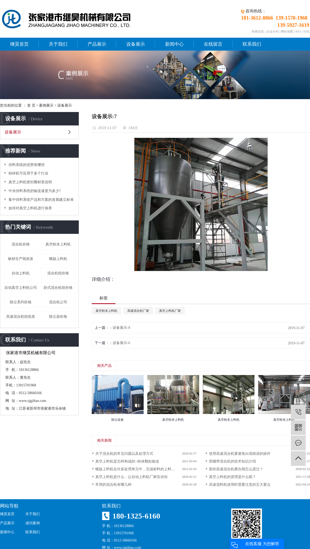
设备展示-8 (121, 328)
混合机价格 (21, 244)
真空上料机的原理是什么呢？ (232, 477)
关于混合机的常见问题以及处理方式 (124, 454)
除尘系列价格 (21, 302)
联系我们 (252, 44)
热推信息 (258, 31)
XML (306, 31)
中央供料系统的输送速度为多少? (34, 191)
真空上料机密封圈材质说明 (29, 182)
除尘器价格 (58, 317)
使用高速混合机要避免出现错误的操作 (239, 454)
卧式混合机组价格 (58, 288)
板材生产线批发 (20, 259)
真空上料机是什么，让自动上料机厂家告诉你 (131, 477)
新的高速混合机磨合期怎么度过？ (236, 469)
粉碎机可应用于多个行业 (27, 173)
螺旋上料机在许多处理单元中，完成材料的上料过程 (137, 469)
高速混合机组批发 (20, 317)
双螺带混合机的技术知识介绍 (232, 461)
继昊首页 (19, 44)
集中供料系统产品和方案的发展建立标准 (40, 200)
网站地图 (287, 31)
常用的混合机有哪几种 (113, 485)
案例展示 (46, 105)
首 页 (31, 105)
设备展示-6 (121, 343)
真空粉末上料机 (58, 244)
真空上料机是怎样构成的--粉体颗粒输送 (127, 461)
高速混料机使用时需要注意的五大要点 (239, 485)
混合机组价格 (58, 273)
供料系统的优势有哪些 (26, 165)
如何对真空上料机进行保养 (29, 208)
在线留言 (213, 44)
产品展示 (97, 44)
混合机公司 (58, 302)
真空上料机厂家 (170, 311)
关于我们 (58, 44)
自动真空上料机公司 (20, 288)
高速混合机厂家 (138, 311)
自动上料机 (21, 273)
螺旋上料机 (58, 259)
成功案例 (32, 523)
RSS (298, 31)
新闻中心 (174, 44)
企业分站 (272, 31)
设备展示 (135, 44)
